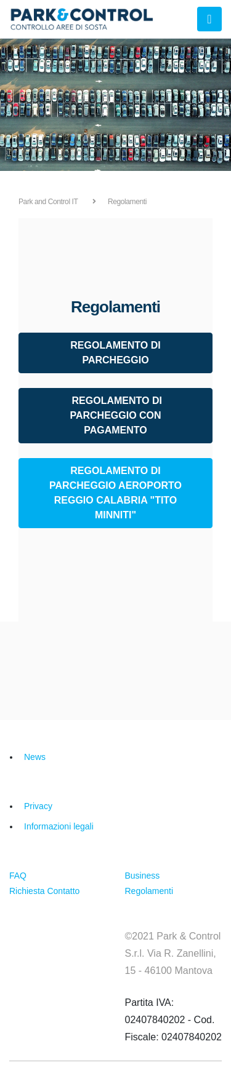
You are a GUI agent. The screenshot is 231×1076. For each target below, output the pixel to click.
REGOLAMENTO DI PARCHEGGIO (115, 352)
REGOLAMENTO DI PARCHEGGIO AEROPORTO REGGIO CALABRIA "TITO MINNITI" (115, 492)
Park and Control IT (48, 201)
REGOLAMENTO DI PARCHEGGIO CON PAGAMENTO (115, 415)
